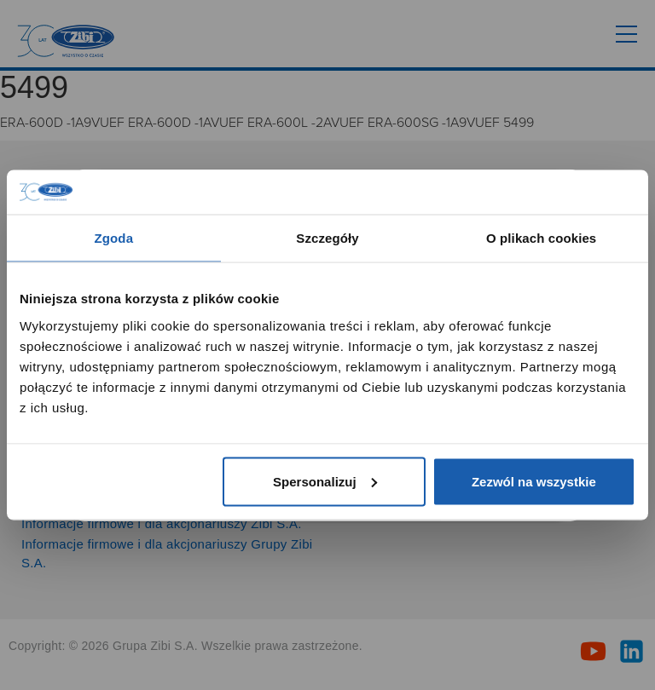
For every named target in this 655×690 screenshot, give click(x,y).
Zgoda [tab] (114, 238)
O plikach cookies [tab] (541, 238)
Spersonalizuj (325, 481)
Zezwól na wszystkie (534, 481)
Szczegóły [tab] (327, 238)
